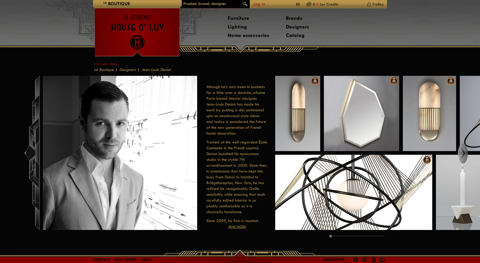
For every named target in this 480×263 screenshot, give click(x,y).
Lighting (237, 27)
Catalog (295, 35)
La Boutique (104, 69)
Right (468, 153)
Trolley (378, 4)
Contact (101, 259)
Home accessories (248, 35)
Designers (297, 27)
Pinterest (365, 259)
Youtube (382, 259)
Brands (294, 18)
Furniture (238, 18)
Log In (259, 4)
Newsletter (334, 259)
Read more (237, 227)
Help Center (125, 259)
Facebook (356, 259)
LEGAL (146, 259)
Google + (374, 260)
